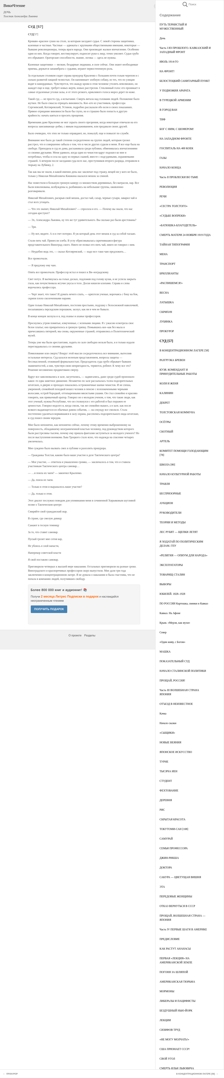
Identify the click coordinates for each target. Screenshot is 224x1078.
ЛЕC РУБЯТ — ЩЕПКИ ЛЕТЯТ (179, 531)
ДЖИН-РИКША (169, 857)
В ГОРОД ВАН (168, 109)
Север (163, 632)
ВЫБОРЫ (165, 584)
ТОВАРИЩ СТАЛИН (172, 574)
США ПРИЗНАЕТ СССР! (175, 1049)
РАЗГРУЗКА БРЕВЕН (172, 360)
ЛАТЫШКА (167, 302)
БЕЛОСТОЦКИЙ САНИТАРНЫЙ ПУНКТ (185, 80)
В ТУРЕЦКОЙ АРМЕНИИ (175, 100)
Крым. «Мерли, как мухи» (175, 622)
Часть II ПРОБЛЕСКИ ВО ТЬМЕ (179, 177)
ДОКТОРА (166, 867)
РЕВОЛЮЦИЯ (168, 186)
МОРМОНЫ (167, 991)
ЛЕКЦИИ (165, 1020)
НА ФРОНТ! (167, 71)
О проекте (75, 635)
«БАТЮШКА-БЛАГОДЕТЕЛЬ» (178, 225)
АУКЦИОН (166, 503)
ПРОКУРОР (167, 331)
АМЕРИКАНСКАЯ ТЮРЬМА (177, 981)
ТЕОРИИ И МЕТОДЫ (173, 522)
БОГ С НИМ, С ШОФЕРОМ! (177, 129)
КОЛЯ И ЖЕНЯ (169, 383)
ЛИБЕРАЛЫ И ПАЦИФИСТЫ (177, 1000)
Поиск (189, 4)
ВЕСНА (164, 292)
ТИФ (162, 119)
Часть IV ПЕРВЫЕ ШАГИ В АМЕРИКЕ (183, 929)
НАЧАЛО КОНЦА (170, 167)
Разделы (89, 635)
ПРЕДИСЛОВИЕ (170, 939)
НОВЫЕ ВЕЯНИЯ (170, 742)
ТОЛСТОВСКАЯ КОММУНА (177, 412)
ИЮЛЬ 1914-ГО (169, 61)
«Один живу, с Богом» (172, 642)
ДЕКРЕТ (165, 402)
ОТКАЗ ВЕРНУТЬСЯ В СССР (177, 906)
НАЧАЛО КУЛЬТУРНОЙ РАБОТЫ (180, 474)
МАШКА (165, 651)
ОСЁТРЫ (165, 421)
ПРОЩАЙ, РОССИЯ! (172, 680)
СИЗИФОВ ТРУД (170, 1029)
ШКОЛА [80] (167, 464)
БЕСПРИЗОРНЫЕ (170, 493)
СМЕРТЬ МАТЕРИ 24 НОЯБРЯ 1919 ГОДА (185, 234)
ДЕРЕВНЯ (166, 800)
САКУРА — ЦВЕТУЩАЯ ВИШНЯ (180, 877)
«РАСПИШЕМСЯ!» (171, 283)
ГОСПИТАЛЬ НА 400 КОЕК (176, 148)
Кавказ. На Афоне (170, 613)
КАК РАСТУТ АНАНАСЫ (175, 948)
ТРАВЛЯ (165, 483)
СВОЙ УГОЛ (167, 1058)
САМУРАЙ (166, 838)
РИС (162, 809)
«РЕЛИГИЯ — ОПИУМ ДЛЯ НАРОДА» (183, 555)
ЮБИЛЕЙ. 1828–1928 (172, 593)
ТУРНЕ (164, 761)
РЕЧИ (163, 196)
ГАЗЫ (163, 157)
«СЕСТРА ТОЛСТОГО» (174, 206)
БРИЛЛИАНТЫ (169, 273)
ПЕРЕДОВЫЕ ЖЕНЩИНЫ (176, 896)
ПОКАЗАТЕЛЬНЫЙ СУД (175, 661)
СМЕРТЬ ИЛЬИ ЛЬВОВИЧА (177, 1068)
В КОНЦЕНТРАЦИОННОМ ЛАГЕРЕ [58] (184, 350)
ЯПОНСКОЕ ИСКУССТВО (176, 752)
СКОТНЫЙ (166, 431)
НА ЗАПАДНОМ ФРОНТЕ (176, 138)
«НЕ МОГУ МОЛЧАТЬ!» (174, 1039)
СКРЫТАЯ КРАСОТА (172, 819)
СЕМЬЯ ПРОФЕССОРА (174, 848)
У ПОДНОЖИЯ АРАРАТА (175, 90)
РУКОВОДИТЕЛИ (170, 512)
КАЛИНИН (166, 393)
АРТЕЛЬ (165, 441)
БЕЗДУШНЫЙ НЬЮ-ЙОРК (176, 1010)
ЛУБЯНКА (166, 321)
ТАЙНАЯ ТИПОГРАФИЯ (175, 244)
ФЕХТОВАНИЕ (169, 790)
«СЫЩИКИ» (167, 732)
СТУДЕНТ (166, 780)
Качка (163, 713)
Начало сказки (168, 723)
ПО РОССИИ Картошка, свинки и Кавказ (184, 603)
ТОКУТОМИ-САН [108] (174, 829)
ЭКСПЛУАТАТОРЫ (171, 564)
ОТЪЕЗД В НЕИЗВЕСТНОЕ (176, 703)
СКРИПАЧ (166, 311)
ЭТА (162, 886)
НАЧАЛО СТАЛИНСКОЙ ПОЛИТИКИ (183, 670)
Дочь (162, 38)
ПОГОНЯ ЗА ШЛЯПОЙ (174, 972)
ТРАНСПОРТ (167, 263)
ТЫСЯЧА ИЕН (168, 771)
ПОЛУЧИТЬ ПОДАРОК (49, 609)
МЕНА (164, 254)
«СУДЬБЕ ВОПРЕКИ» (173, 215)
